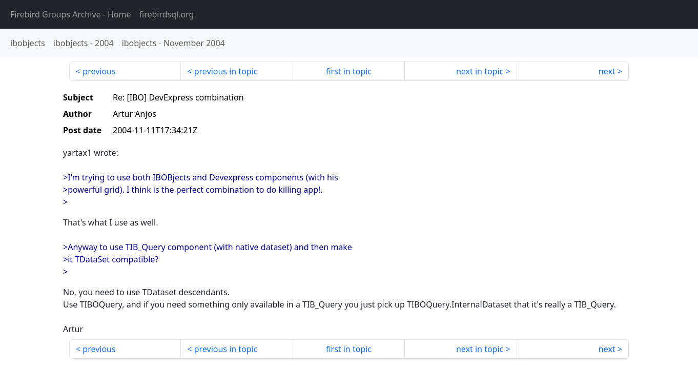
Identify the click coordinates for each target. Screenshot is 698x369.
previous (99, 71)
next (607, 71)
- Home (70, 14)
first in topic (349, 71)
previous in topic (226, 71)
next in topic (479, 71)
